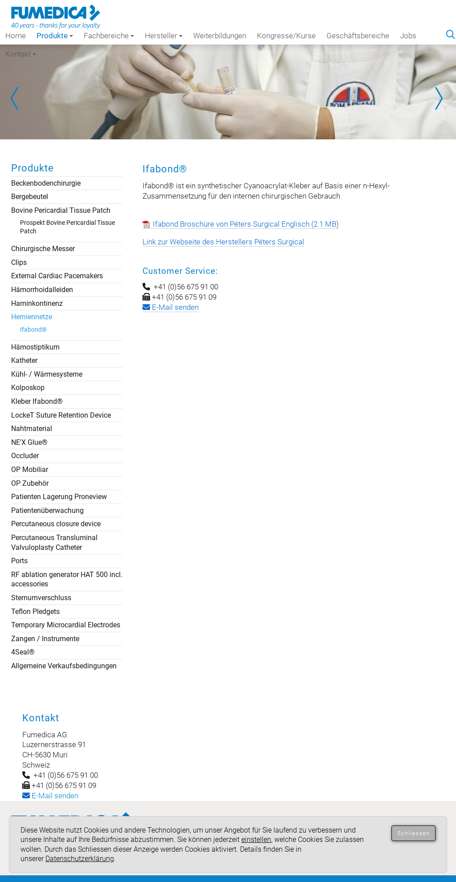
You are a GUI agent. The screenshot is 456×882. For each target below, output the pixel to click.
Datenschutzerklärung (79, 858)
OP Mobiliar (29, 469)
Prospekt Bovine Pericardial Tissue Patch (67, 227)
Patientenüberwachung (47, 510)
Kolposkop (28, 387)
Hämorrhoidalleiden (42, 289)
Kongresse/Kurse (286, 35)
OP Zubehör (30, 483)
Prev (17, 98)
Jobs (408, 35)
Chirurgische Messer (43, 248)
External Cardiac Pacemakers (57, 276)
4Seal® (23, 652)
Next (438, 98)
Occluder (25, 455)
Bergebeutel (29, 196)
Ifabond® (33, 329)
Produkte (55, 35)
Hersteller (164, 35)
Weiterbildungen (219, 35)
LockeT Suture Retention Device (61, 415)
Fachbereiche (109, 35)
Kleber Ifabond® (37, 401)
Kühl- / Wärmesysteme (46, 374)
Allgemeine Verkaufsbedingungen (64, 666)
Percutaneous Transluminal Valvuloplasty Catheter (54, 542)
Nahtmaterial (31, 428)
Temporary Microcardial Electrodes (65, 625)
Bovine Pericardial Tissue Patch (60, 210)
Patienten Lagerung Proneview (59, 496)
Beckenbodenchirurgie (46, 183)
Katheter (24, 360)
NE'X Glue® (29, 442)
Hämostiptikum (35, 347)
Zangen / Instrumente (45, 638)
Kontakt (20, 53)
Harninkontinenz (37, 303)
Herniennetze (31, 317)
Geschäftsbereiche (357, 35)
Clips (19, 262)
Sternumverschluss (41, 597)
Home (15, 35)
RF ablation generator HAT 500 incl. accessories (66, 579)
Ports (19, 561)
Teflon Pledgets (35, 611)
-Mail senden (50, 795)
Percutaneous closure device (56, 524)
